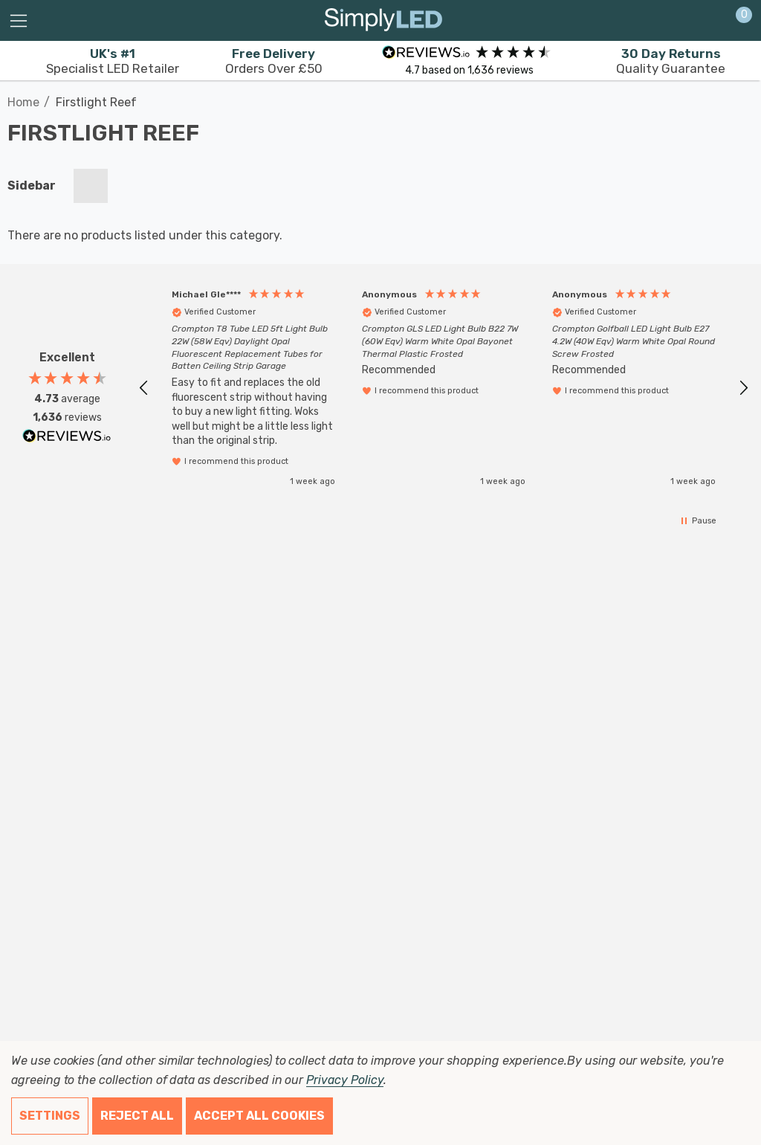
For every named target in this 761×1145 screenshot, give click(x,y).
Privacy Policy (344, 1080)
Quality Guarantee (670, 61)
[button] (144, 388)
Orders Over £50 (274, 61)
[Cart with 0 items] (736, 20)
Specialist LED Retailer (112, 61)
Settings (49, 1116)
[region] (443, 388)
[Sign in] (707, 20)
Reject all (137, 1116)
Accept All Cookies (259, 1116)
